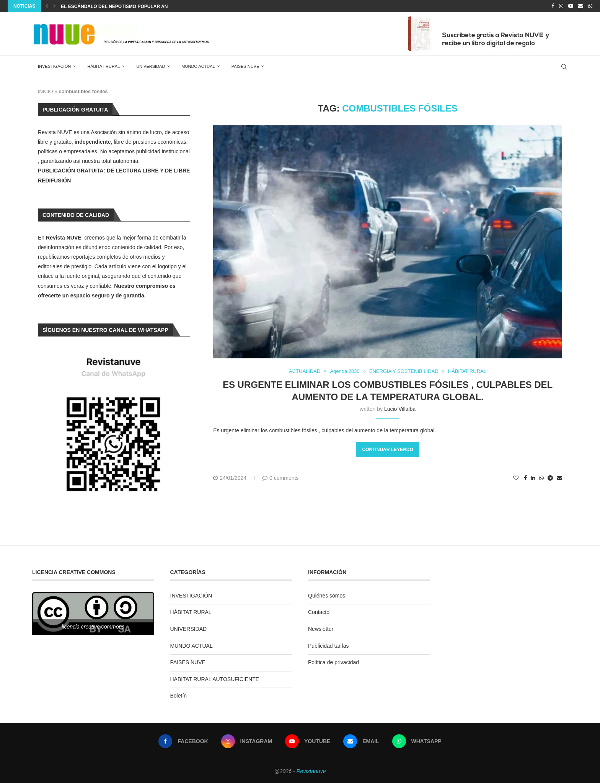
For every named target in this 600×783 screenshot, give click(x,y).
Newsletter (320, 629)
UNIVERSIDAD (150, 66)
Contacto (318, 612)
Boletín (178, 696)
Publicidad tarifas (328, 646)
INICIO (45, 91)
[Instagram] (561, 6)
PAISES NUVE (245, 66)
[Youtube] (570, 6)
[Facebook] (552, 6)
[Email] (580, 6)
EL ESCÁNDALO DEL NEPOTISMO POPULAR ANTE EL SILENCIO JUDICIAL (143, 6)
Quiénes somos (326, 596)
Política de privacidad (333, 662)
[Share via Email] (559, 478)
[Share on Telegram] (550, 478)
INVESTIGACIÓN (54, 66)
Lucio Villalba (400, 409)
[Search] (564, 67)
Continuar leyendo (387, 449)
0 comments (280, 478)
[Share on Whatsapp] (541, 478)
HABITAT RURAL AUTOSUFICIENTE (214, 679)
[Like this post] (515, 478)
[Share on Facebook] (525, 478)
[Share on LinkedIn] (533, 478)
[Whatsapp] (590, 6)
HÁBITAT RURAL (103, 66)
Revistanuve (311, 771)
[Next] (55, 6)
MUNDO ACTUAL (198, 66)
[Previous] (47, 6)
